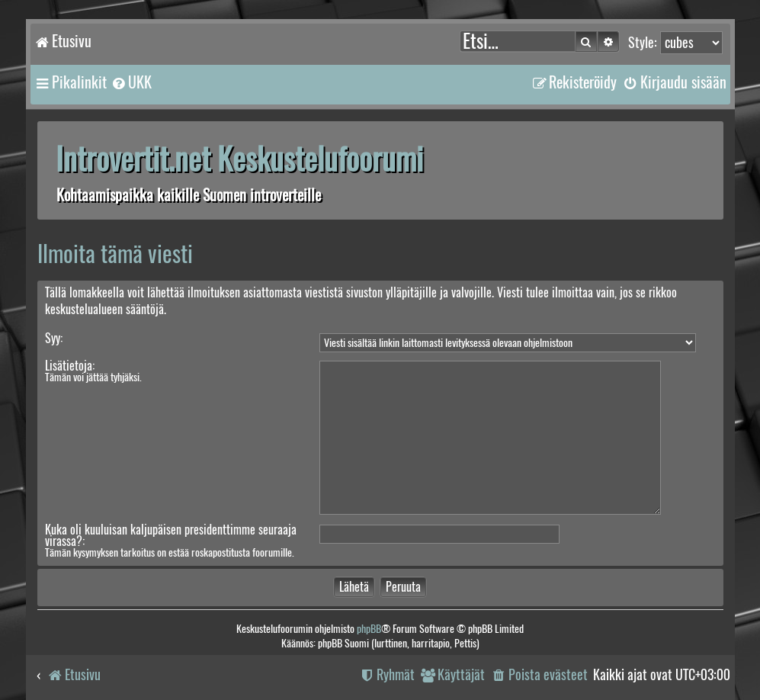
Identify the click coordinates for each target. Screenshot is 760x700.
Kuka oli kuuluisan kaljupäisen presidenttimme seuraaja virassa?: (171, 535)
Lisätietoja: (70, 366)
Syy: (54, 338)
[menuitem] (131, 82)
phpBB (369, 628)
